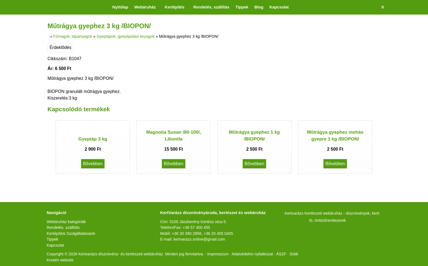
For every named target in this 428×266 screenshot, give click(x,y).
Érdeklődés (12, 219)
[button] (14, 17)
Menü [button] (18, 46)
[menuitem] (37, 22)
